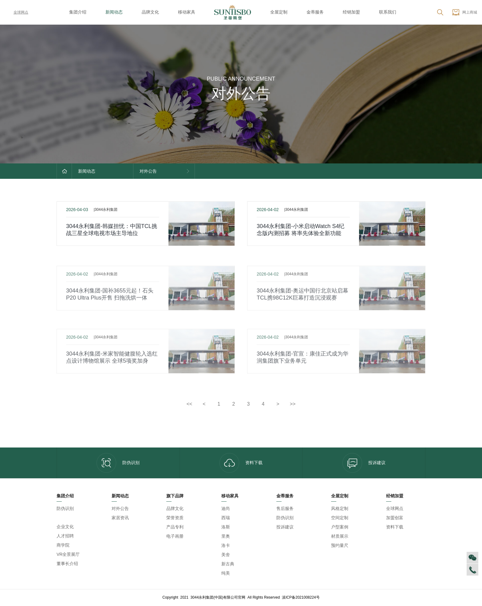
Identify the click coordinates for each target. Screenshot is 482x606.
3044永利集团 (69, 518)
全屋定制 (278, 12)
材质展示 (339, 536)
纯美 (225, 573)
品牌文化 (150, 12)
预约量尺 (339, 545)
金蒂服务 (315, 12)
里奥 (225, 536)
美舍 (225, 554)
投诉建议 (363, 463)
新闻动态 (114, 12)
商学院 (63, 545)
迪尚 (225, 508)
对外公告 (120, 508)
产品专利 (175, 526)
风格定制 (339, 508)
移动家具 (186, 12)
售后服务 (285, 508)
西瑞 (225, 517)
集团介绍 (77, 12)
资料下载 (241, 463)
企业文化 (65, 526)
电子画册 (175, 536)
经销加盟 (351, 12)
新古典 (227, 563)
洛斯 (225, 526)
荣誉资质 (175, 517)
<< (189, 404)
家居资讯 (120, 517)
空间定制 (339, 517)
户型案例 (339, 526)
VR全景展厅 (68, 554)
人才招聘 (65, 535)
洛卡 (225, 545)
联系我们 (387, 12)
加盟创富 (394, 517)
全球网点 (16, 12)
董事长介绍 (67, 563)
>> (293, 404)
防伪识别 (118, 463)
